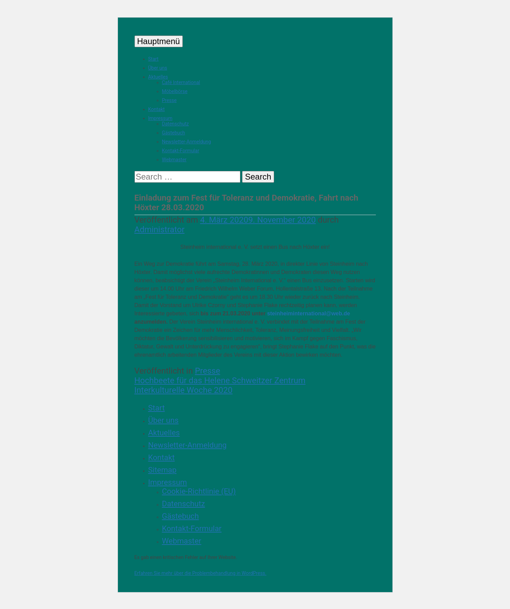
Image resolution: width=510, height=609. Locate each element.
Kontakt (156, 109)
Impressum (160, 118)
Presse (169, 100)
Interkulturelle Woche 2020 (183, 390)
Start (153, 59)
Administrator (159, 229)
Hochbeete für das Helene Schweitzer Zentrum (220, 380)
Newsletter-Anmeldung (186, 141)
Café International (181, 82)
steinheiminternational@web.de (308, 313)
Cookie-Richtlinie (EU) (199, 491)
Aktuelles (158, 77)
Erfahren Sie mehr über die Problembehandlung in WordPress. (200, 573)
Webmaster (174, 159)
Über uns (157, 68)
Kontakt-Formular (180, 150)
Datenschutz (175, 123)
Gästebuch (173, 132)
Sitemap (162, 469)
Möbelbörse (175, 91)
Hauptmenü (158, 41)
